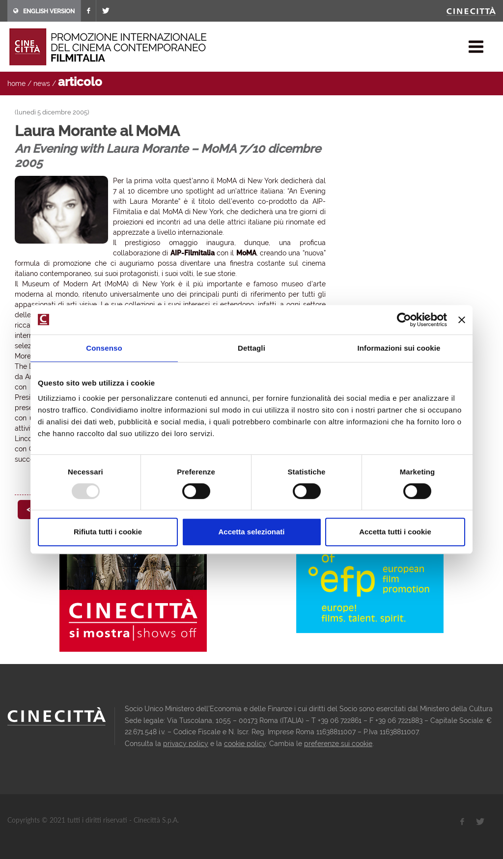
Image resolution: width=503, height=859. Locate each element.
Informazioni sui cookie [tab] (399, 348)
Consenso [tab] (104, 348)
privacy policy (185, 744)
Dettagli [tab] (251, 348)
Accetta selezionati (251, 531)
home (16, 83)
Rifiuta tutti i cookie (108, 531)
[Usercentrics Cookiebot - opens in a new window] (404, 319)
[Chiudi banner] (461, 319)
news (41, 83)
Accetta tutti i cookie (395, 531)
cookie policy (245, 744)
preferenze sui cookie (338, 744)
